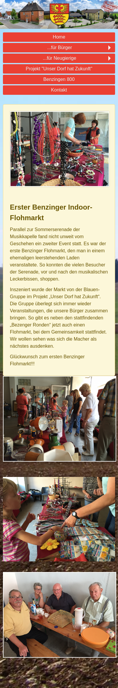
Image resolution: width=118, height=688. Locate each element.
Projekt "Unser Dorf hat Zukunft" (59, 68)
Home (59, 36)
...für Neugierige (59, 58)
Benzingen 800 (59, 79)
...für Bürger (59, 47)
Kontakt (59, 89)
